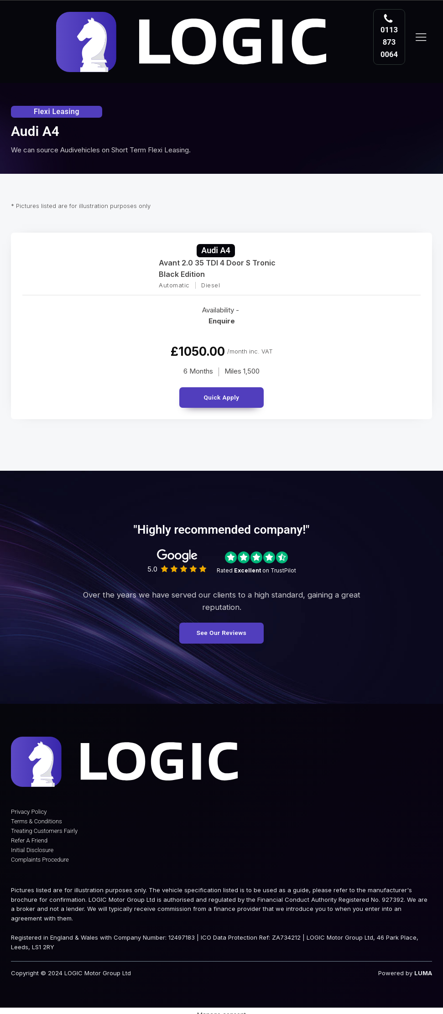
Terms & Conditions (36, 819)
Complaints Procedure (40, 857)
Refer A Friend (29, 838)
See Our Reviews (221, 628)
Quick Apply (221, 392)
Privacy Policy (29, 809)
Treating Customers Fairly (44, 828)
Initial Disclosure (32, 847)
